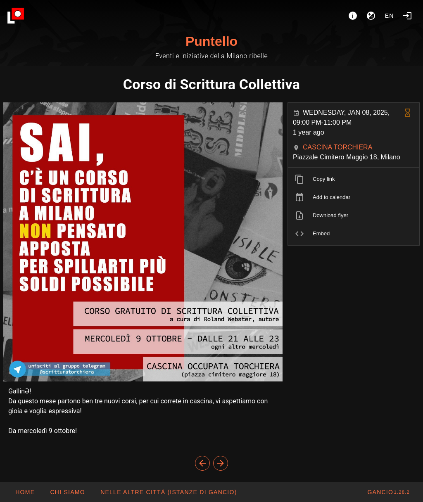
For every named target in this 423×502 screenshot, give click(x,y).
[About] (353, 16)
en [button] (389, 15)
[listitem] (353, 179)
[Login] (407, 16)
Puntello (211, 41)
